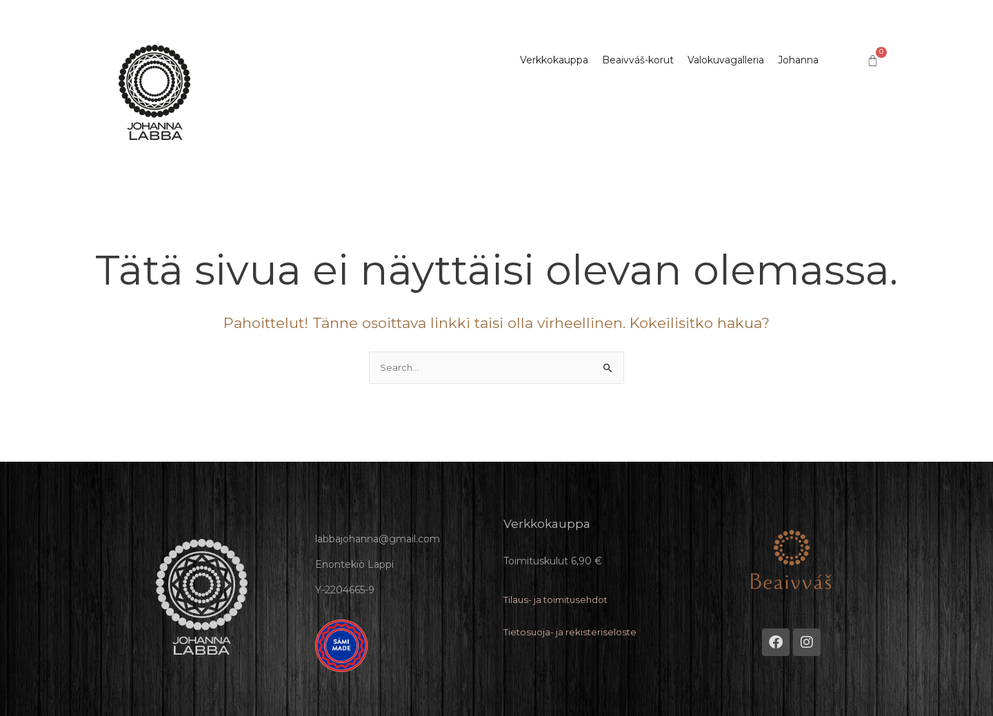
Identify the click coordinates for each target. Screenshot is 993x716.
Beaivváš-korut (638, 59)
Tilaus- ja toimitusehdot (559, 599)
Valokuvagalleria (726, 59)
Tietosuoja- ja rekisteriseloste (572, 632)
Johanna (798, 59)
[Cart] (872, 61)
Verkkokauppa (554, 59)
